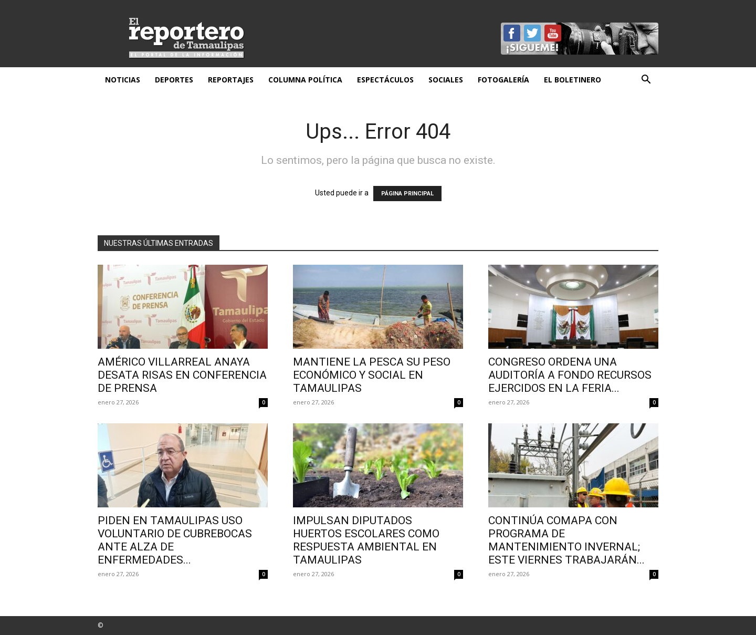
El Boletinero (572, 80)
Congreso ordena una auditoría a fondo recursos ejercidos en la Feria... (570, 375)
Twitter (532, 33)
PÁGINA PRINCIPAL (407, 193)
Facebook (511, 33)
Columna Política (305, 80)
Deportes (174, 80)
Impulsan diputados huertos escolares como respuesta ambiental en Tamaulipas (366, 540)
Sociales (445, 80)
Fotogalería (503, 80)
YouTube (552, 33)
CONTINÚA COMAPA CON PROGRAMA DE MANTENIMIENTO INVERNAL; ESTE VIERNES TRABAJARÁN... (566, 540)
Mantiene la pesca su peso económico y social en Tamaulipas (371, 375)
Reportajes (231, 80)
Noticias (122, 80)
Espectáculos (385, 80)
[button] (645, 81)
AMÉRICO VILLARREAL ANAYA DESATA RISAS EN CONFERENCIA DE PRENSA (182, 375)
